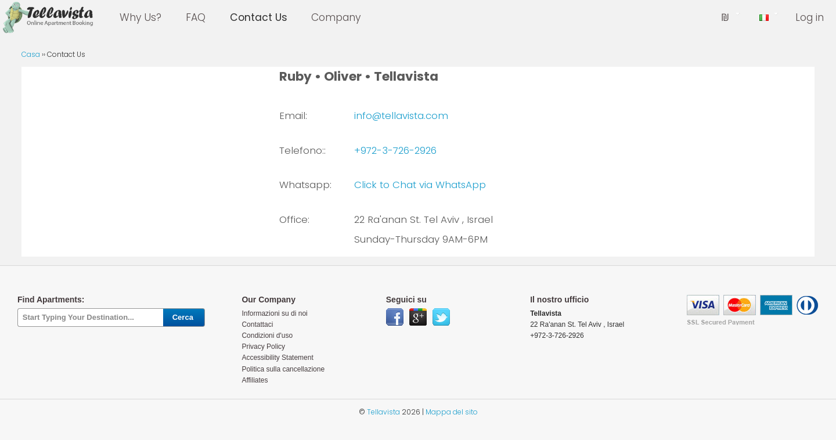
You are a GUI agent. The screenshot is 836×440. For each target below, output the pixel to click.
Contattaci (257, 324)
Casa (30, 54)
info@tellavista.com (401, 115)
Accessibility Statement (277, 358)
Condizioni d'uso (267, 335)
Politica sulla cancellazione (283, 369)
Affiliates (255, 380)
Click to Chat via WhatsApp (420, 185)
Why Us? (140, 17)
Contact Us (258, 17)
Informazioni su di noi (274, 313)
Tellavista (383, 412)
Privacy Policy (263, 346)
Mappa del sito (452, 412)
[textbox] (90, 317)
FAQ (196, 17)
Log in (809, 17)
